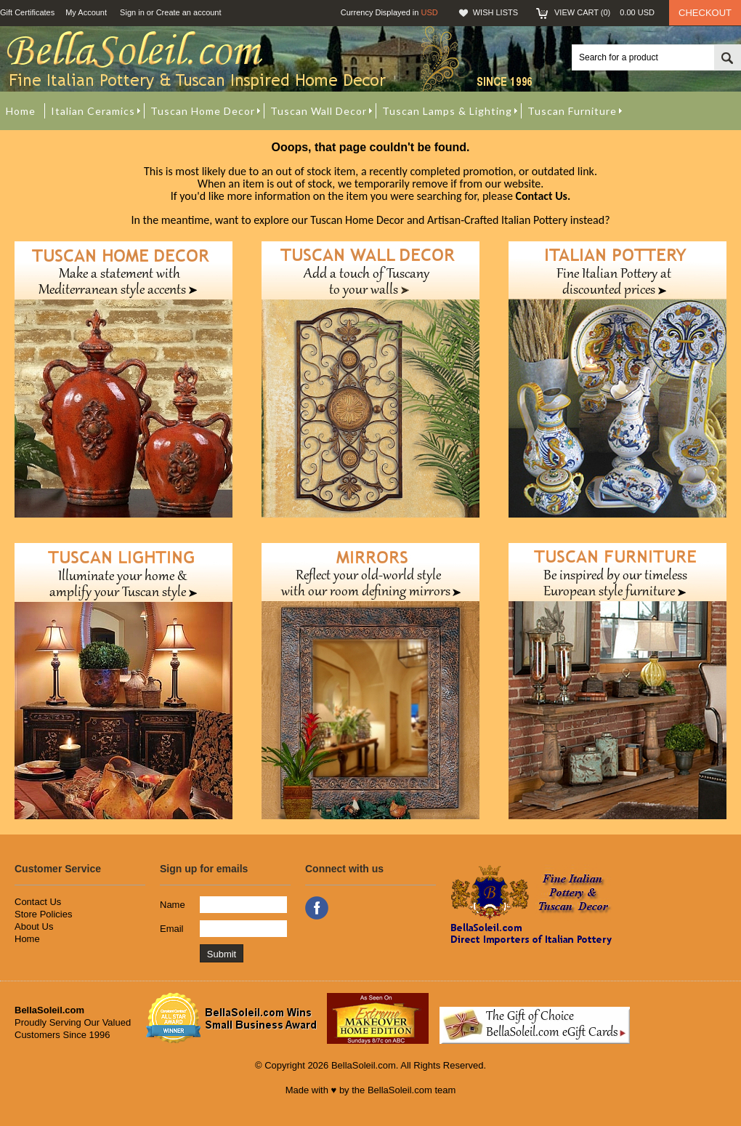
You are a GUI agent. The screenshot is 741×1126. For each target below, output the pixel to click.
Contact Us (38, 901)
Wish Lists (495, 12)
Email (172, 928)
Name (172, 904)
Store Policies (43, 914)
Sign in (132, 12)
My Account (86, 12)
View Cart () (604, 12)
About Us (34, 926)
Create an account (189, 12)
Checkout (705, 12)
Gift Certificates (27, 12)
